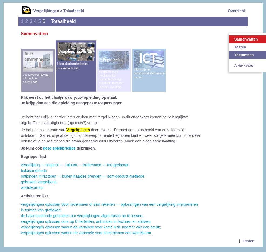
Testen (248, 241)
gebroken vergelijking (39, 182)
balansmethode (34, 170)
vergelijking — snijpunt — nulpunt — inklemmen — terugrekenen (75, 165)
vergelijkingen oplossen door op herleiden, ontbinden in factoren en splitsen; (86, 221)
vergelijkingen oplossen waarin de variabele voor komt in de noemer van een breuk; (91, 227)
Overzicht (236, 11)
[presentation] (76, 221)
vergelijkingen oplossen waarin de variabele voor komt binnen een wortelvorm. (86, 233)
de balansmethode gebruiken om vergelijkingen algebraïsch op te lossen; (82, 216)
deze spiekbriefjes (59, 148)
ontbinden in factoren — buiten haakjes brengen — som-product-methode (82, 176)
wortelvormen (32, 187)
